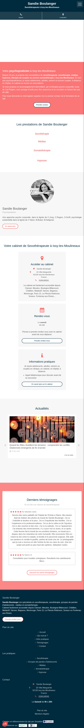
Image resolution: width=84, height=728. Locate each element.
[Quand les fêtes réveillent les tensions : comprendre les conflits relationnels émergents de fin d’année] (42, 429)
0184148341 (44, 280)
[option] (42, 436)
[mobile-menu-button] (80, 4)
